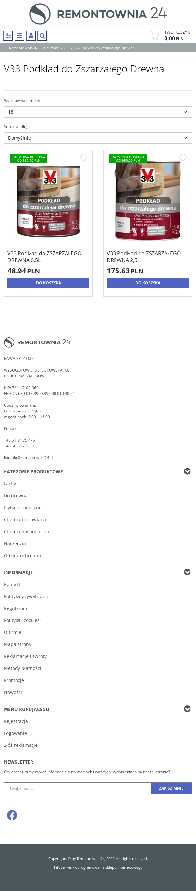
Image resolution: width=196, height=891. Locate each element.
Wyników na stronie (22, 100)
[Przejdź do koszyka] (177, 35)
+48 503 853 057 (19, 446)
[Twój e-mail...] (77, 788)
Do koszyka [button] (48, 282)
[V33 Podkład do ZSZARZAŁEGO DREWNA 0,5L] (48, 257)
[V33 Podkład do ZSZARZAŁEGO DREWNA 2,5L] (148, 257)
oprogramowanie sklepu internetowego (108, 867)
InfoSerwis (63, 867)
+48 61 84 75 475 (19, 440)
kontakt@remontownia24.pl (29, 457)
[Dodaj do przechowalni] (83, 157)
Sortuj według (17, 126)
